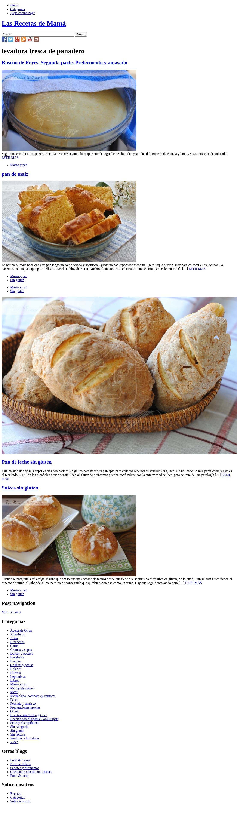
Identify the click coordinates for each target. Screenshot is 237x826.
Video (14, 742)
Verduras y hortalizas (24, 738)
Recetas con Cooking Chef (28, 715)
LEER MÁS (10, 157)
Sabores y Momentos (24, 768)
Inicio (14, 5)
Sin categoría (19, 726)
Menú (14, 692)
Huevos (15, 673)
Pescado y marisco (23, 703)
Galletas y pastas (21, 665)
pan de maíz (15, 174)
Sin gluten (17, 280)
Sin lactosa (17, 734)
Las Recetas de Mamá (34, 23)
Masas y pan (18, 165)
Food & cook (19, 775)
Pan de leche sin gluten (27, 462)
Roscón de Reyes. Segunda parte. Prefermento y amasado (64, 62)
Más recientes (11, 612)
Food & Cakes (20, 760)
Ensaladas (17, 657)
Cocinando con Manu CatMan (31, 772)
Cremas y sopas (21, 649)
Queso (14, 711)
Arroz (14, 638)
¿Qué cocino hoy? (22, 13)
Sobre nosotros (20, 801)
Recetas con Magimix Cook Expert (34, 719)
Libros (14, 680)
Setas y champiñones (24, 723)
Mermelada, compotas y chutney (32, 696)
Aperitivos (17, 634)
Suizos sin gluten (20, 488)
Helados (15, 669)
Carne (14, 646)
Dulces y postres (21, 653)
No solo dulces (20, 764)
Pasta (14, 699)
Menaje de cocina (22, 688)
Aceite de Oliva (21, 630)
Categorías (17, 9)
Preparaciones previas (25, 707)
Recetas (15, 793)
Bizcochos (17, 642)
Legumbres (18, 676)
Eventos (15, 661)
